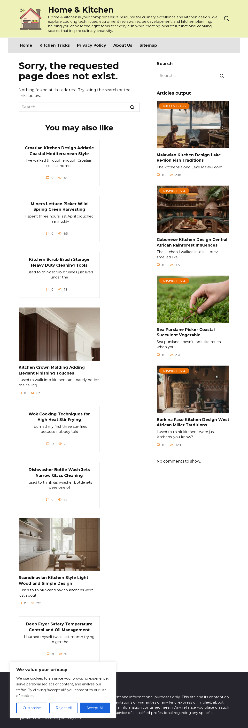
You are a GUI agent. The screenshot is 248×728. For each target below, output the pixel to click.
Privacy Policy (91, 45)
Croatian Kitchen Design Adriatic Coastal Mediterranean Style (59, 150)
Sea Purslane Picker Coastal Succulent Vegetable (186, 332)
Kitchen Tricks (54, 45)
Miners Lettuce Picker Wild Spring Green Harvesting (59, 205)
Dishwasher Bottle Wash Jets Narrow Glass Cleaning (59, 469)
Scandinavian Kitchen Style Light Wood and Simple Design (53, 576)
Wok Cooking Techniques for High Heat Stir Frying (59, 414)
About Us (122, 45)
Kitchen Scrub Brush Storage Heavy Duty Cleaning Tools (59, 261)
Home (26, 45)
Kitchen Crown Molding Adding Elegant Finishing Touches (52, 368)
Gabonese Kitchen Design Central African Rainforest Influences (192, 242)
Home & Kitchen (81, 10)
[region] (63, 690)
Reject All (64, 708)
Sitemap (148, 45)
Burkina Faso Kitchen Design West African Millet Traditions (193, 422)
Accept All (94, 708)
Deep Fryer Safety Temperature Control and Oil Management (59, 622)
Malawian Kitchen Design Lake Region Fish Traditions (189, 157)
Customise (32, 708)
